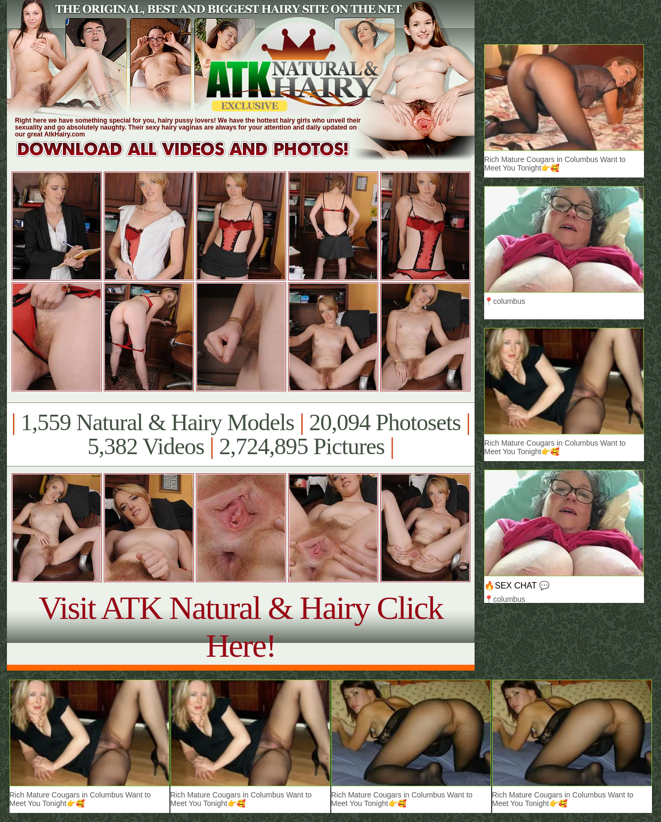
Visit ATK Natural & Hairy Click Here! (240, 627)
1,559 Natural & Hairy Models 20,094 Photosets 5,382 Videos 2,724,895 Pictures (240, 434)
